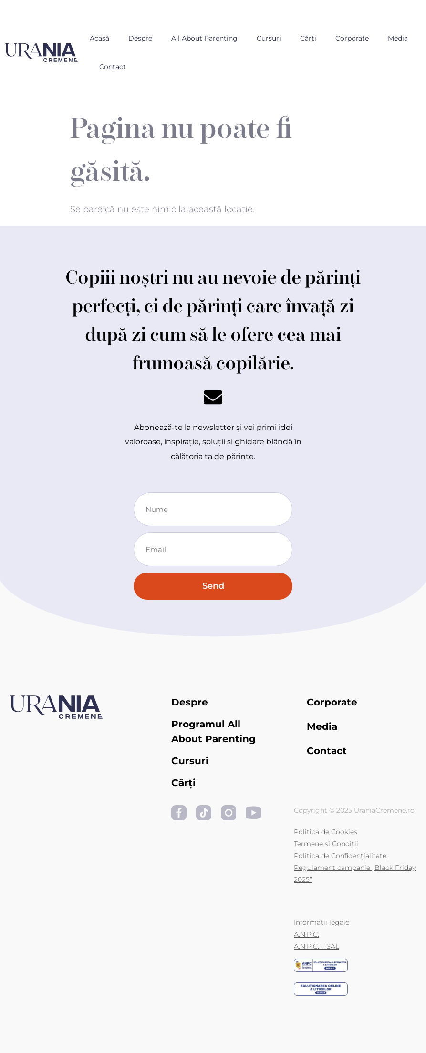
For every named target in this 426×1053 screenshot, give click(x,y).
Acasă (99, 38)
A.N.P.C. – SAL (316, 946)
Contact (112, 66)
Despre (140, 38)
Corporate (352, 38)
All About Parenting (204, 38)
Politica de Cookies (325, 832)
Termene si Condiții (326, 843)
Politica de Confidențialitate (340, 855)
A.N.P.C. (306, 934)
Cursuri (269, 38)
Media (398, 38)
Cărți (308, 38)
